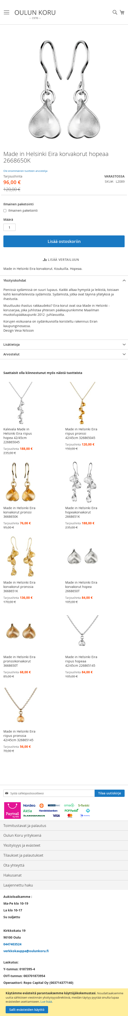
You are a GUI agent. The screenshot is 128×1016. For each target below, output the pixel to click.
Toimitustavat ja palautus (24, 825)
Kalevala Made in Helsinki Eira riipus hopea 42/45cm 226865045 (17, 435)
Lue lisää (46, 1001)
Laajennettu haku (18, 885)
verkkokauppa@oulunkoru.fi (26, 951)
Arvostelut (11, 354)
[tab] (64, 280)
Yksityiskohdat (14, 280)
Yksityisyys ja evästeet (21, 845)
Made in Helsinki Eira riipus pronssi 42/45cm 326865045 (81, 433)
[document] (64, 1002)
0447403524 (12, 944)
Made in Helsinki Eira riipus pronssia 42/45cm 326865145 (19, 735)
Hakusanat (12, 875)
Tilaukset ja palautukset (23, 855)
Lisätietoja (11, 344)
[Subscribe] (110, 793)
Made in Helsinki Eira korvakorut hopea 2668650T (81, 586)
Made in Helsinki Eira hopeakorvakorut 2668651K (81, 512)
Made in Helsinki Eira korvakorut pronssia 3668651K (19, 586)
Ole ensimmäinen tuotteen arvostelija (25, 171)
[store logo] (35, 15)
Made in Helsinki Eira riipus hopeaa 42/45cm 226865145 (81, 661)
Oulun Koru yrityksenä (22, 835)
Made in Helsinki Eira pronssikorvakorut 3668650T (19, 661)
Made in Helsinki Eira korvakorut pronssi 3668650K (19, 512)
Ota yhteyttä (13, 865)
